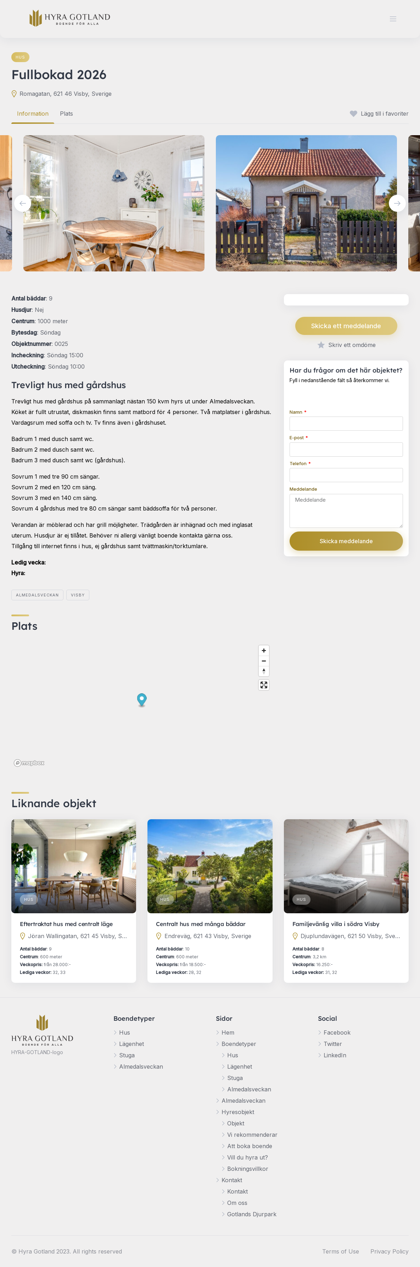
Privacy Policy (389, 1251)
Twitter (333, 1043)
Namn (296, 412)
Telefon (299, 463)
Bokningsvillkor (247, 1168)
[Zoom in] (264, 650)
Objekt (235, 1123)
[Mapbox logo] (29, 763)
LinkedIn (335, 1055)
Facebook (337, 1032)
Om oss (237, 1202)
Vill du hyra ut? (247, 1157)
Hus (20, 57)
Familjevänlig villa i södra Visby (336, 923)
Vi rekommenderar (252, 1134)
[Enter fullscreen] (264, 685)
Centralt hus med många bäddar (200, 923)
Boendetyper (239, 1043)
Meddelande (303, 489)
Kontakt (232, 1180)
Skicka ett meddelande (346, 326)
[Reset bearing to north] (264, 671)
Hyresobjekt (238, 1111)
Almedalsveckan (37, 595)
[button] (142, 701)
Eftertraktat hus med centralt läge (66, 923)
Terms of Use (340, 1251)
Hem (228, 1032)
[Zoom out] (264, 661)
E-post (297, 437)
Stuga (127, 1055)
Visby (78, 595)
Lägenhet (131, 1043)
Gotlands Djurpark (251, 1214)
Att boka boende (249, 1146)
